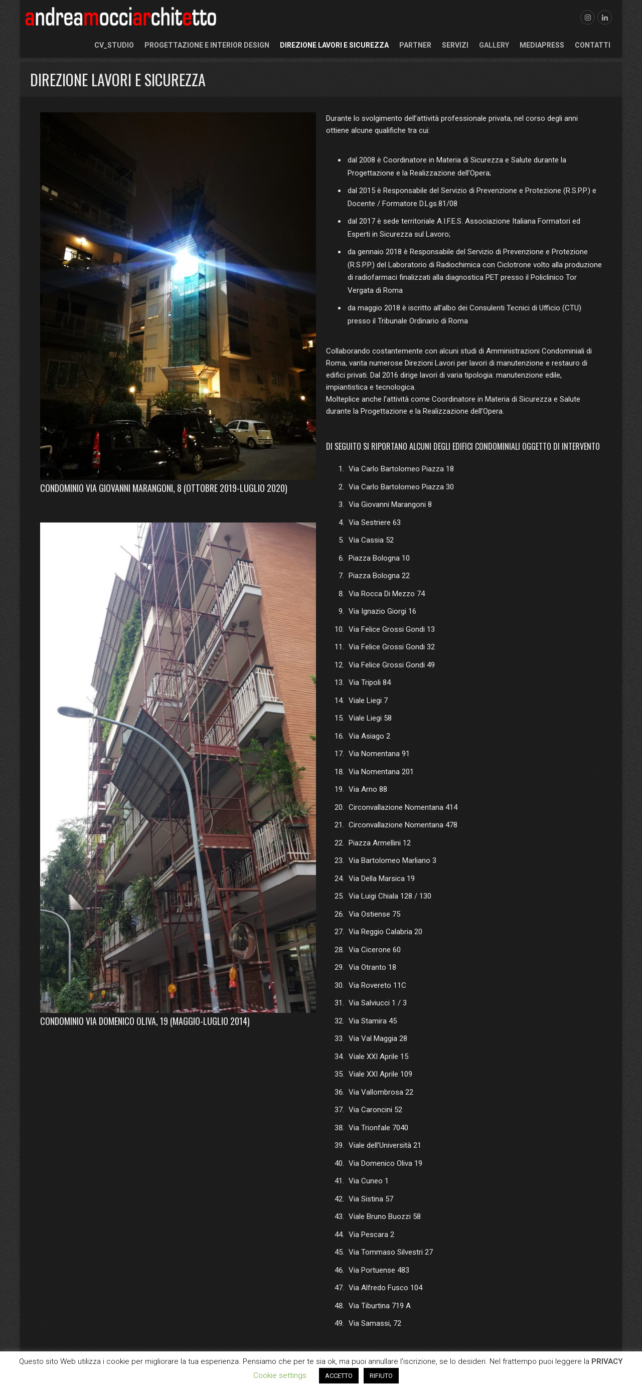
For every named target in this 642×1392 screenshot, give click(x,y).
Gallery (494, 45)
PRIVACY (607, 1361)
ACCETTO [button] (339, 1375)
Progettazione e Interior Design (206, 45)
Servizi (455, 45)
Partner (415, 45)
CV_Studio (114, 45)
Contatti (592, 45)
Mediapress (542, 45)
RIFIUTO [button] (381, 1375)
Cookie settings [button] (279, 1375)
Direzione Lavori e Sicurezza (334, 45)
